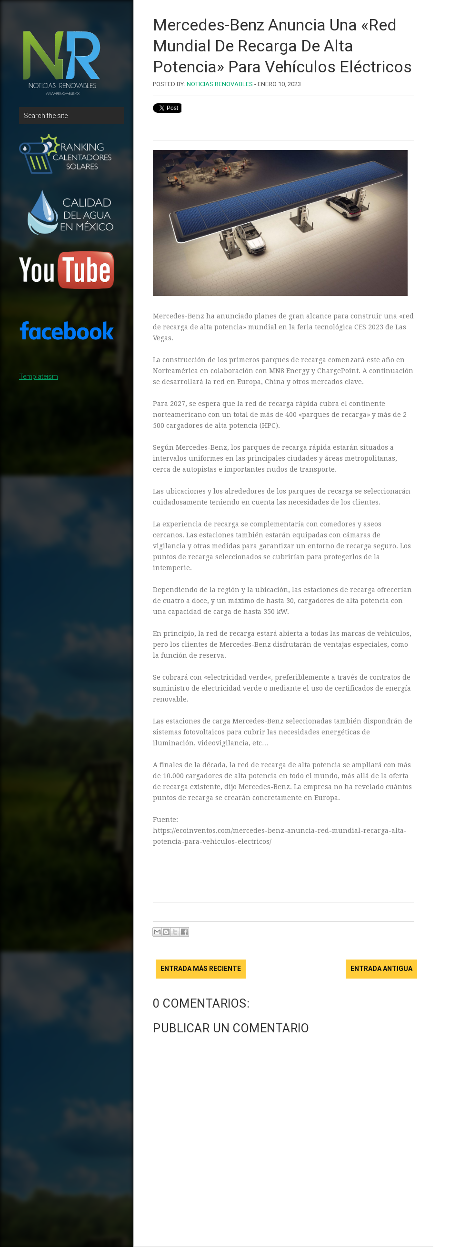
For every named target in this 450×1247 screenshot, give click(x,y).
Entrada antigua (381, 968)
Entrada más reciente (200, 968)
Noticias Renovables (220, 84)
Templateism (38, 376)
